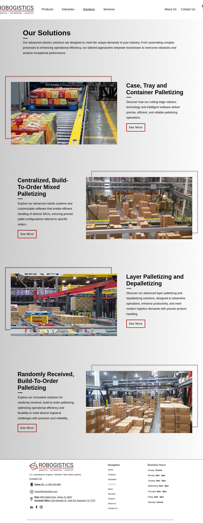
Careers (111, 499)
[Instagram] (41, 507)
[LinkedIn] (32, 507)
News (110, 489)
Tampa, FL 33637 (64, 497)
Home (110, 470)
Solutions (112, 484)
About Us (112, 503)
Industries (112, 479)
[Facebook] (36, 507)
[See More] (135, 127)
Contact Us (112, 508)
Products (112, 475)
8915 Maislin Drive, (48, 497)
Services (111, 494)
